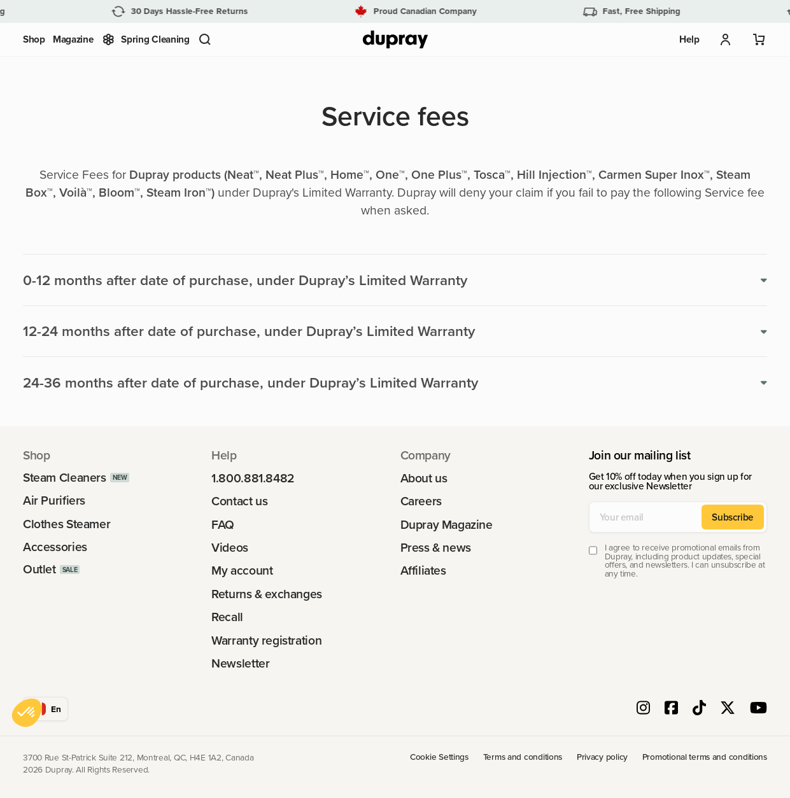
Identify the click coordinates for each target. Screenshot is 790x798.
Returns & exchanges (266, 594)
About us (424, 478)
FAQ (222, 525)
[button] (205, 39)
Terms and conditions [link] (523, 757)
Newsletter (240, 663)
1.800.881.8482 (253, 478)
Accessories (55, 547)
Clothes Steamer (66, 524)
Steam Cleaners (64, 478)
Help (689, 39)
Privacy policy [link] (602, 757)
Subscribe (733, 517)
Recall (227, 617)
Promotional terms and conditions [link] (704, 757)
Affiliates (423, 570)
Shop (34, 39)
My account (241, 570)
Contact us (239, 501)
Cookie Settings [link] (439, 757)
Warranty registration (266, 640)
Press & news (435, 548)
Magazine (73, 39)
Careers (421, 501)
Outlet (39, 569)
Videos (229, 548)
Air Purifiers (54, 500)
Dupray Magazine (446, 525)
